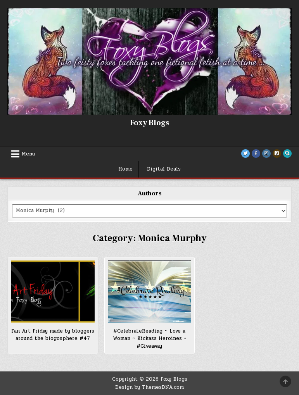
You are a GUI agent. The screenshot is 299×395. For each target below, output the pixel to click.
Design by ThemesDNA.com (149, 387)
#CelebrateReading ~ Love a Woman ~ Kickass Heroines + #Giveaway (149, 338)
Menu (28, 154)
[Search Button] (287, 153)
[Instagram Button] (266, 153)
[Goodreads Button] (277, 153)
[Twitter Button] (245, 153)
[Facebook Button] (256, 153)
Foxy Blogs (149, 123)
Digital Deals (164, 169)
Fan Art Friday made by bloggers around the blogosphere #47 (52, 335)
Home (125, 169)
